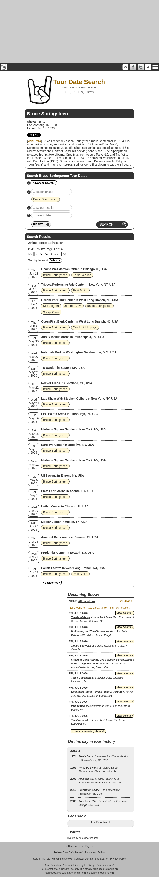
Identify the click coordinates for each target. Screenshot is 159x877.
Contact (78, 858)
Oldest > (55, 260)
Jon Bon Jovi (72, 306)
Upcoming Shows (62, 858)
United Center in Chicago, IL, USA (64, 506)
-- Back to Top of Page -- (79, 846)
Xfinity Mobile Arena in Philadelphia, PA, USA (72, 337)
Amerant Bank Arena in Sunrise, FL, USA (69, 537)
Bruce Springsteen (51, 242)
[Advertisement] (79, 31)
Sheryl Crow (51, 312)
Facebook (90, 852)
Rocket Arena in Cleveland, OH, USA (66, 383)
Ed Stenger (90, 865)
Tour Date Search (100, 822)
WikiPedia (34, 141)
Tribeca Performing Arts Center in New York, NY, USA (78, 284)
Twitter (101, 852)
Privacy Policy (118, 858)
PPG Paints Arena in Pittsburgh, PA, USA (69, 414)
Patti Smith (80, 290)
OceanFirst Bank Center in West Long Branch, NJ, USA (79, 300)
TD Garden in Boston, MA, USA (63, 367)
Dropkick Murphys (85, 327)
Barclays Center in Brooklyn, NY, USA (67, 444)
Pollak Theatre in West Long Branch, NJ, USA (73, 568)
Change (126, 601)
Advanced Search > (44, 183)
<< (30, 254)
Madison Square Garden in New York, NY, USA (73, 429)
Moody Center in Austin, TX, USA (64, 521)
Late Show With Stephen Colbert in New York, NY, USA (79, 398)
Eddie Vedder (82, 275)
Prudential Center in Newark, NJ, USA (67, 552)
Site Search (101, 858)
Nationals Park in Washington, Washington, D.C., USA (78, 352)
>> (46, 254)
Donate (89, 858)
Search (37, 858)
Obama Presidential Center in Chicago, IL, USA (74, 269)
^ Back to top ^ (51, 582)
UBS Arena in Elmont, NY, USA (62, 475)
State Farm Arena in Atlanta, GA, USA (67, 491)
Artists (46, 858)
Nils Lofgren (51, 306)
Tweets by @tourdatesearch (83, 837)
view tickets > (125, 612)
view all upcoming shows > (88, 731)
